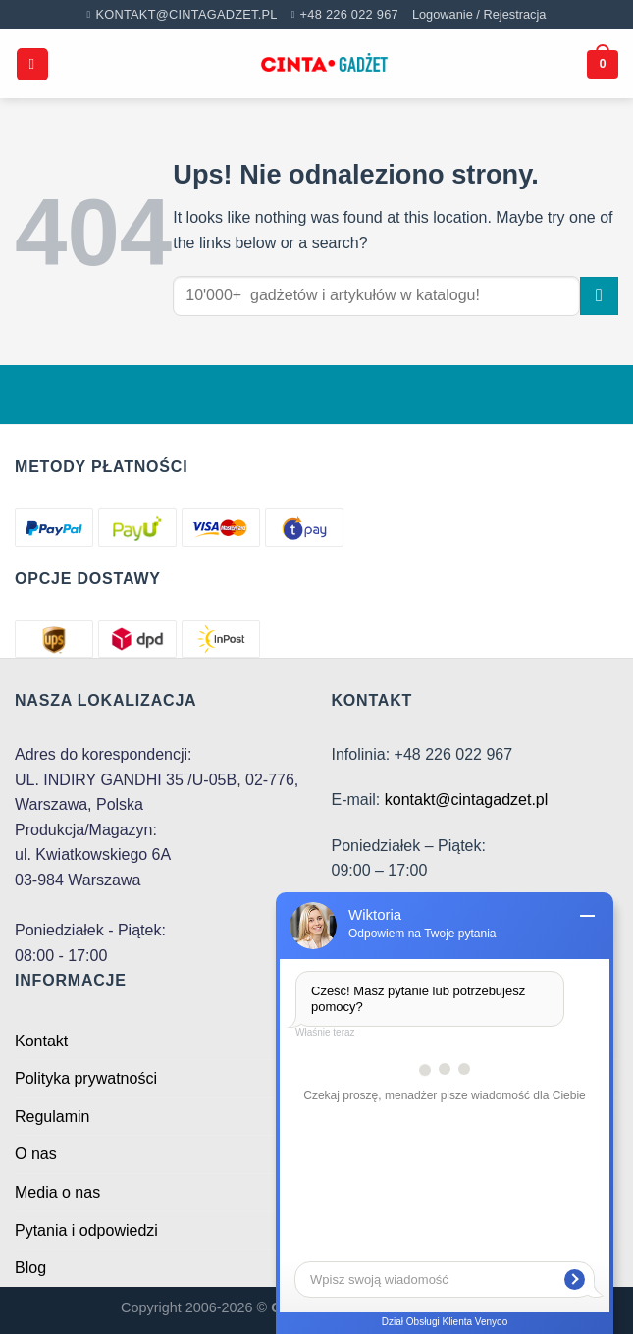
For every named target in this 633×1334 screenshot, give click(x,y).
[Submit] (599, 296)
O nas (36, 1154)
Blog (30, 1267)
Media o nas (57, 1192)
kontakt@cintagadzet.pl (467, 799)
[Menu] (32, 64)
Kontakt (41, 1041)
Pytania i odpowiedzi (86, 1230)
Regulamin (52, 1116)
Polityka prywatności (86, 1078)
